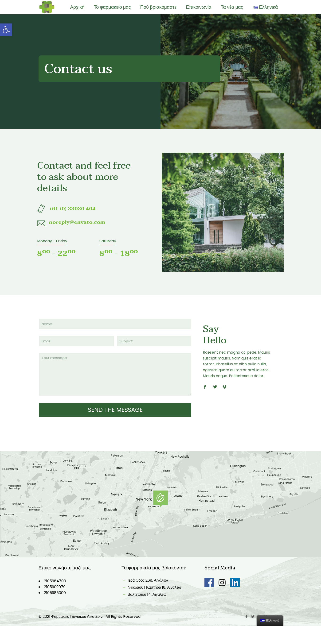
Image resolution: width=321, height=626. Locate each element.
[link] (6, 29)
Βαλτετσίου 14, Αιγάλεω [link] (143, 594)
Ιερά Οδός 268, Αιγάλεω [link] (144, 580)
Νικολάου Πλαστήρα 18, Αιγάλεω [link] (151, 587)
